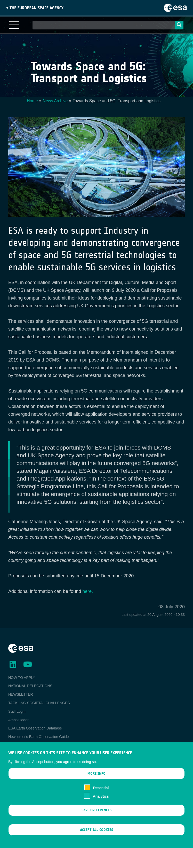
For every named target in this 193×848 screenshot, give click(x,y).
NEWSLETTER (20, 694)
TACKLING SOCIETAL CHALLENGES (39, 703)
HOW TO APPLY (21, 678)
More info (96, 774)
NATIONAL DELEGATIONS (30, 686)
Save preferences (96, 810)
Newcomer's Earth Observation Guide (38, 737)
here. (87, 591)
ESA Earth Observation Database (35, 728)
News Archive (55, 101)
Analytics (101, 796)
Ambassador (18, 720)
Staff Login (17, 711)
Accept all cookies (96, 830)
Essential (101, 788)
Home (32, 101)
